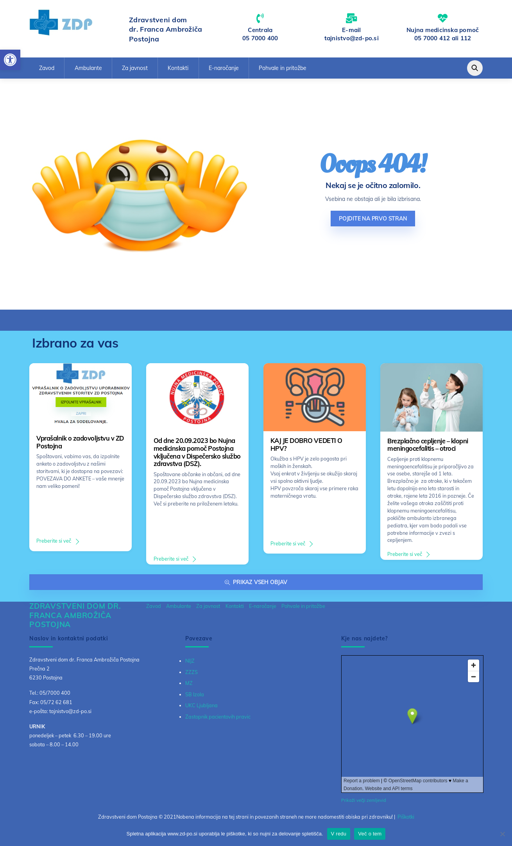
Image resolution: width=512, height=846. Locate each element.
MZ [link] (189, 683)
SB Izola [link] (194, 694)
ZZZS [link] (191, 672)
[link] (10, 60)
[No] (502, 834)
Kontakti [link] (178, 68)
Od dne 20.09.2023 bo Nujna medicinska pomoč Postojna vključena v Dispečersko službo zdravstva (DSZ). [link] (197, 452)
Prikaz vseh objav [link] (256, 582)
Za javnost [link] (135, 68)
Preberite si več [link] (53, 541)
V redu (339, 834)
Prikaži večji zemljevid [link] (363, 800)
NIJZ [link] (190, 661)
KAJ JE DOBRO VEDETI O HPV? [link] (306, 444)
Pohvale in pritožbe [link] (282, 68)
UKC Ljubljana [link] (201, 705)
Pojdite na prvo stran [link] (373, 218)
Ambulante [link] (88, 68)
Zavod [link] (46, 68)
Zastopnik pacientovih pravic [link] (218, 716)
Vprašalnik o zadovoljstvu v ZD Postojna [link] (80, 442)
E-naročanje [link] (224, 68)
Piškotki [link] (405, 817)
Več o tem (369, 834)
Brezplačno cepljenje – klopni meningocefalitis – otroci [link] (427, 445)
